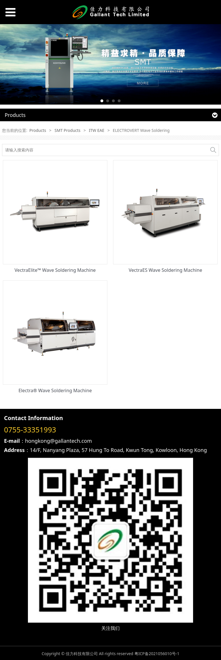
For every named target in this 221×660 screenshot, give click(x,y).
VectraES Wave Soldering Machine (165, 270)
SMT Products (68, 130)
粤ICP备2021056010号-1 (157, 653)
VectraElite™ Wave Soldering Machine (55, 270)
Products (37, 130)
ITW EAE (96, 130)
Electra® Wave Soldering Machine (55, 390)
